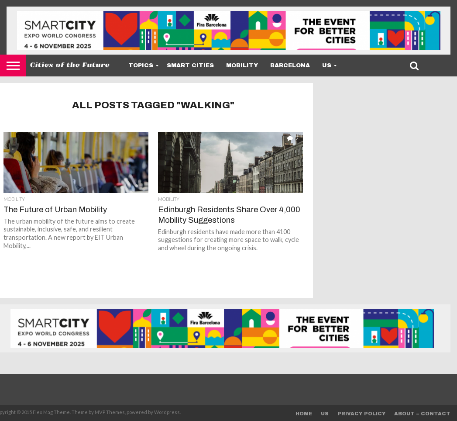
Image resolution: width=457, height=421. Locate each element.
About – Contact (422, 413)
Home (304, 413)
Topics (140, 65)
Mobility (242, 65)
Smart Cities (190, 65)
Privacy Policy (361, 413)
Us (326, 65)
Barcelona (290, 65)
